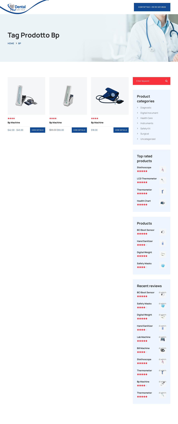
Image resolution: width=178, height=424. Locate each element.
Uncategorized (147, 138)
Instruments (146, 123)
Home (11, 43)
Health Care (146, 118)
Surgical (144, 133)
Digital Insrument (149, 112)
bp (19, 43)
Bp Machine (14, 122)
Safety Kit (145, 128)
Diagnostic (145, 107)
